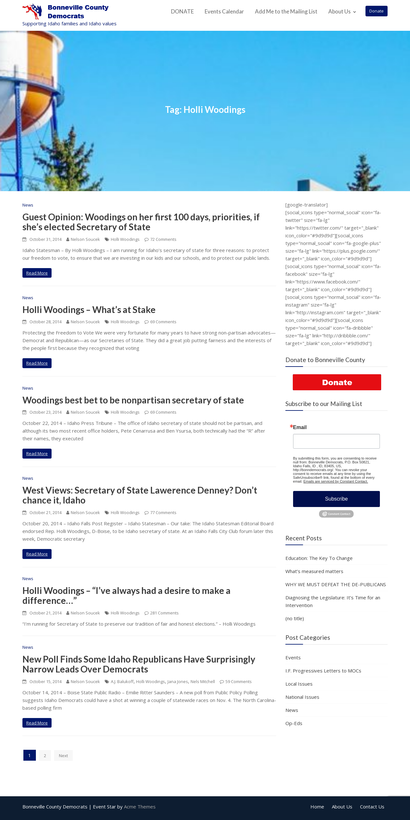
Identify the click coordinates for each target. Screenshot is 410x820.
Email (300, 427)
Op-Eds (293, 723)
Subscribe (336, 499)
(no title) (294, 618)
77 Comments (163, 512)
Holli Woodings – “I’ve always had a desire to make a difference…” (126, 595)
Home (317, 806)
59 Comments (239, 681)
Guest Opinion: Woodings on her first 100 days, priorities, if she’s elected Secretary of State (141, 221)
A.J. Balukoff (122, 681)
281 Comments (164, 613)
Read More (37, 273)
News (27, 205)
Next (63, 755)
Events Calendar (224, 11)
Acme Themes (140, 806)
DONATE (182, 11)
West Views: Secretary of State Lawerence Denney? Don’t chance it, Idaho (139, 495)
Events (293, 657)
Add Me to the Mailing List (286, 11)
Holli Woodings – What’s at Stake (89, 309)
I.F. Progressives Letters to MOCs (323, 670)
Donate (376, 11)
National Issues (302, 697)
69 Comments (163, 322)
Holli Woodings (125, 239)
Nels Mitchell (203, 681)
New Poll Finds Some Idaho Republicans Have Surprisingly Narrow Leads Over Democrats (138, 664)
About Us (339, 11)
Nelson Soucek (83, 239)
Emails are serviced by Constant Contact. (335, 481)
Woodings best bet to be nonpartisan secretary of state (133, 399)
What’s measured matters (314, 571)
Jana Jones (178, 681)
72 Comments (163, 239)
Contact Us (372, 806)
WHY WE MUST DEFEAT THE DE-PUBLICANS (335, 584)
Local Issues (299, 684)
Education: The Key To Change (319, 558)
